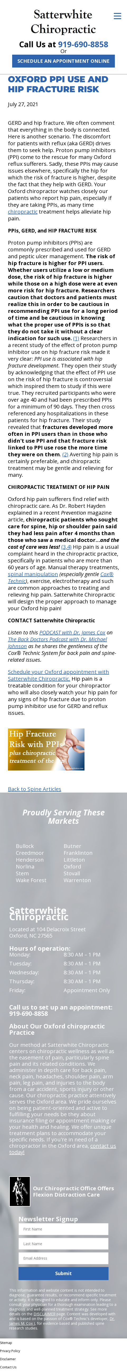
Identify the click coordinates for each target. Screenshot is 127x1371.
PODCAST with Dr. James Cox (72, 632)
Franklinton (78, 852)
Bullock (25, 846)
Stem (22, 873)
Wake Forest (31, 880)
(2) (65, 454)
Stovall (72, 873)
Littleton (74, 859)
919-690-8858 (83, 44)
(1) (76, 338)
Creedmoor (30, 852)
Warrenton (77, 880)
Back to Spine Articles (34, 789)
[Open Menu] (117, 16)
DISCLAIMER (44, 1313)
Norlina (25, 866)
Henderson (30, 859)
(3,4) (66, 546)
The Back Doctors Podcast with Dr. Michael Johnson (57, 643)
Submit (63, 1273)
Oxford (72, 866)
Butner (72, 846)
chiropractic (22, 211)
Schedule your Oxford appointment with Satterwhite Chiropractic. (58, 675)
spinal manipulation (33, 574)
